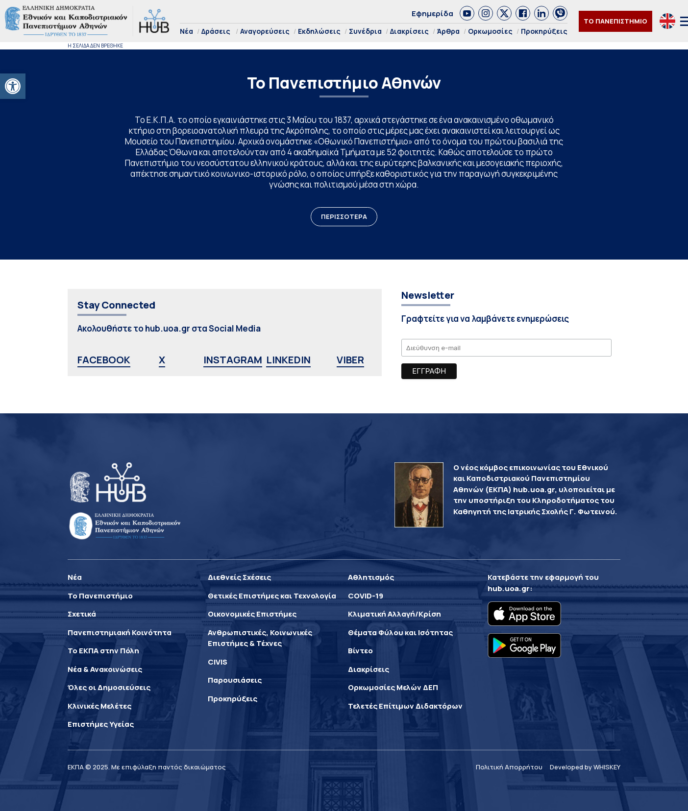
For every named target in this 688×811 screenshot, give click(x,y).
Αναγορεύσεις (265, 31)
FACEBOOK (103, 359)
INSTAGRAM (232, 359)
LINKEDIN (288, 359)
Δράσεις (215, 31)
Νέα (186, 31)
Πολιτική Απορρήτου (509, 767)
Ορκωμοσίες (490, 31)
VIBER (350, 359)
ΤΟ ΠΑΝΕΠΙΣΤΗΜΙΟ (615, 21)
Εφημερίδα (432, 13)
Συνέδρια (365, 31)
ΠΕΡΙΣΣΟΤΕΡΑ (344, 216)
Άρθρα (448, 31)
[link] (467, 13)
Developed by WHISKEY (585, 767)
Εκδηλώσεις (319, 31)
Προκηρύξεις (544, 31)
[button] (12, 86)
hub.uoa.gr (509, 588)
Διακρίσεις (409, 31)
